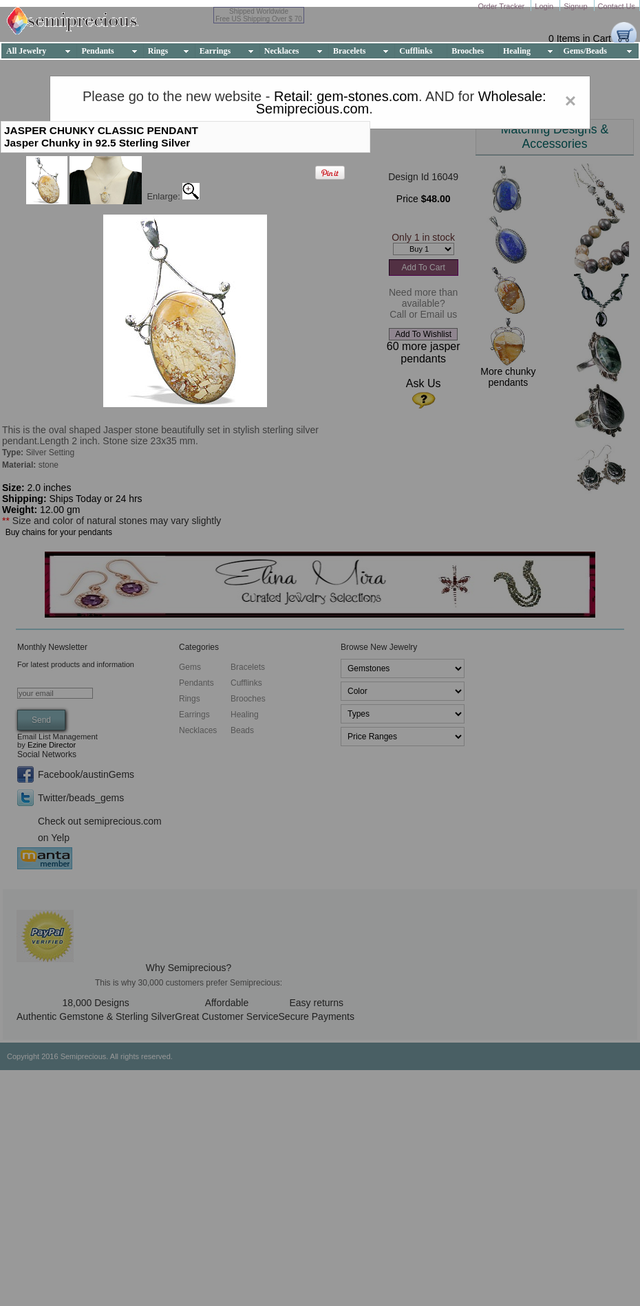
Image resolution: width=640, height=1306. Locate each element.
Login (545, 6)
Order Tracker (502, 6)
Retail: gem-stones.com (346, 96)
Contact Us (616, 6)
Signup (576, 6)
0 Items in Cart (579, 38)
